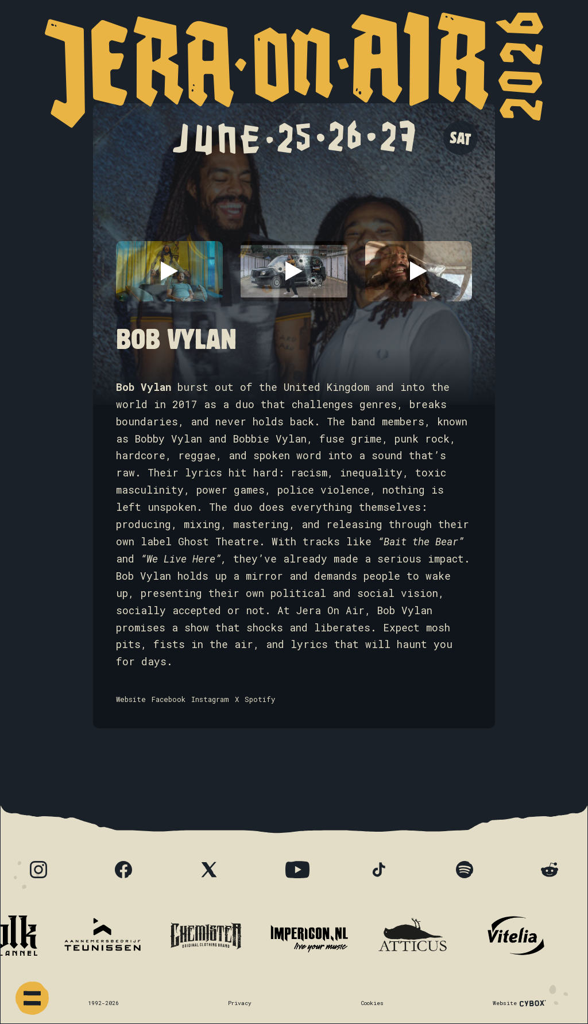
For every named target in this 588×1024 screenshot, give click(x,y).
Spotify (260, 699)
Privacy (240, 1003)
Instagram (210, 699)
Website (131, 699)
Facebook (168, 699)
